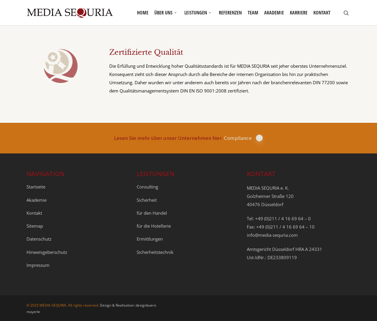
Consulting (147, 187)
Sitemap (35, 226)
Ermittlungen (150, 239)
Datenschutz (39, 239)
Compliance (243, 138)
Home (142, 12)
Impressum (38, 265)
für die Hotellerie (154, 226)
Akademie (274, 12)
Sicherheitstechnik (155, 252)
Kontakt (321, 12)
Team (253, 12)
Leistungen (198, 12)
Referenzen (230, 12)
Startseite (36, 187)
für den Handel (152, 213)
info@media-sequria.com (272, 235)
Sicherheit (147, 200)
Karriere (298, 12)
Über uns (165, 12)
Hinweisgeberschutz (47, 252)
